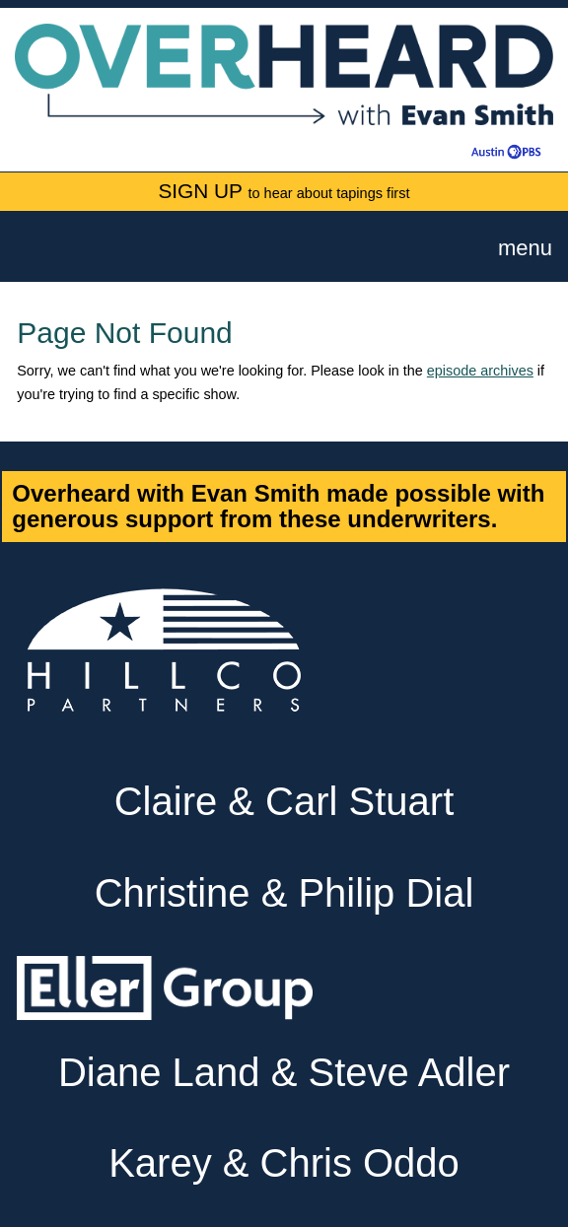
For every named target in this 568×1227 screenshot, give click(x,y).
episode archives (480, 370)
